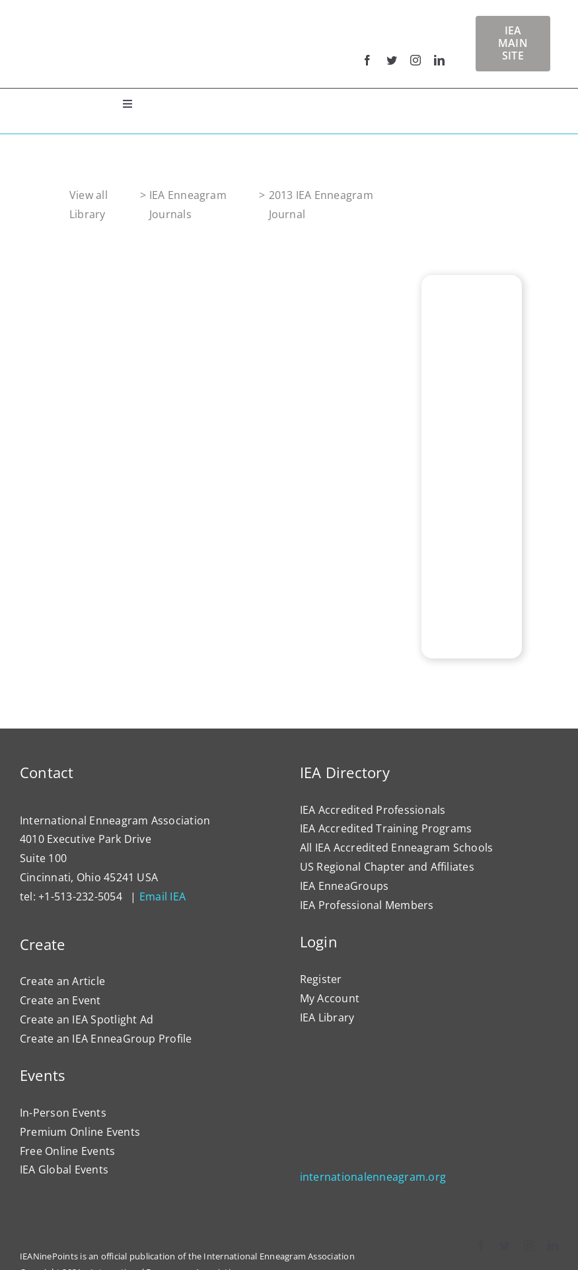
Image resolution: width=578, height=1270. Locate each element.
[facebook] (367, 60)
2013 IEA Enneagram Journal (321, 204)
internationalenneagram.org (373, 1177)
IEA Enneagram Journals (188, 204)
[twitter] (391, 60)
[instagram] (415, 60)
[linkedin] (439, 60)
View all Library (88, 204)
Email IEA (162, 896)
